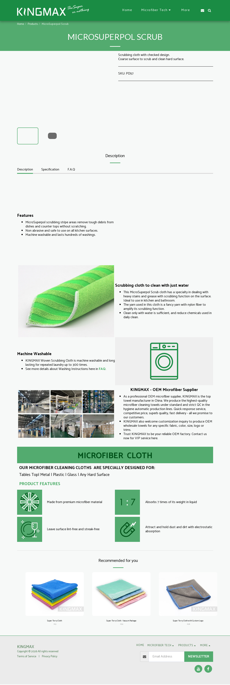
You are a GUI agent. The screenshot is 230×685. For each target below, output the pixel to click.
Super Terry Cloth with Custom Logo (188, 621)
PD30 (122, 625)
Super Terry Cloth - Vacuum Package (121, 621)
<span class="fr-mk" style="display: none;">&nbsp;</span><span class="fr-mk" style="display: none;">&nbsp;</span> (164, 222)
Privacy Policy (49, 657)
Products (33, 24)
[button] (156, 10)
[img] (54, 594)
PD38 (188, 625)
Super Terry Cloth (54, 621)
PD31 (55, 625)
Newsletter (198, 657)
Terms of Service (26, 657)
